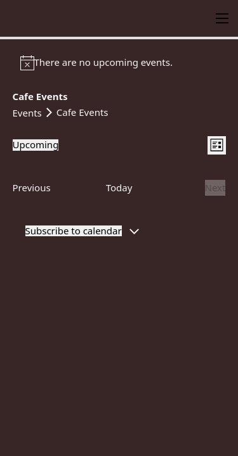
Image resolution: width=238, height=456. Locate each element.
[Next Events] (215, 188)
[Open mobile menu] (222, 18)
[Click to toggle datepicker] (36, 144)
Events (27, 112)
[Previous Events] (32, 188)
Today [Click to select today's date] (119, 187)
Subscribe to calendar (73, 230)
